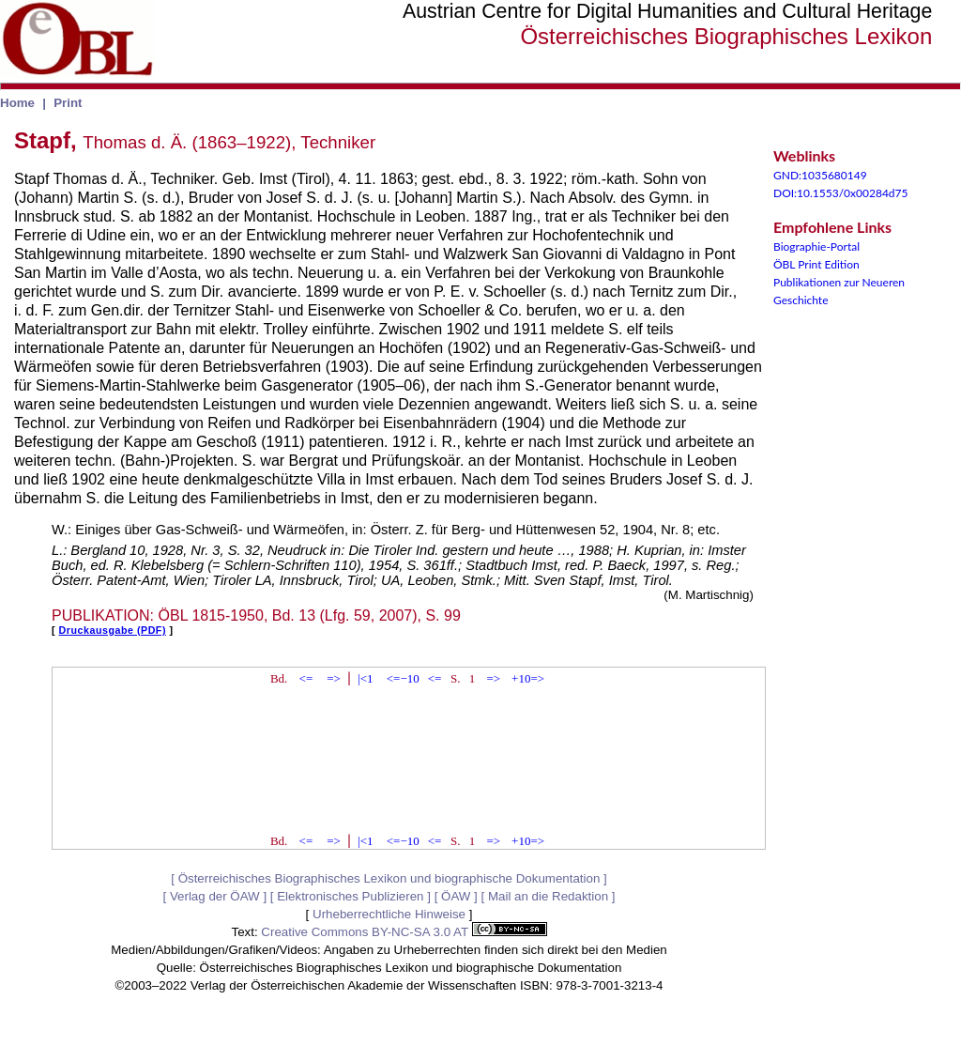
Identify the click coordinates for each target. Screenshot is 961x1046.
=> (334, 678)
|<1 (365, 678)
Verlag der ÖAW (215, 896)
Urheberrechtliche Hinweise (389, 914)
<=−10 (403, 678)
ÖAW (455, 896)
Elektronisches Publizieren (350, 896)
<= (306, 678)
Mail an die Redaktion (548, 896)
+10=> (527, 678)
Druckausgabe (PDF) (112, 630)
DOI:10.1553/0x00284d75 (840, 193)
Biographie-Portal (816, 246)
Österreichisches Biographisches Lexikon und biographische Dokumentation (389, 878)
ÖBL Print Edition (816, 264)
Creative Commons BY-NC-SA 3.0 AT (403, 932)
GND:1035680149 (820, 175)
